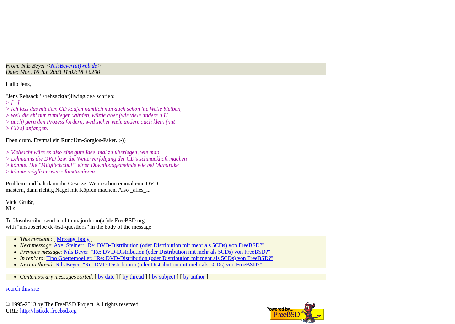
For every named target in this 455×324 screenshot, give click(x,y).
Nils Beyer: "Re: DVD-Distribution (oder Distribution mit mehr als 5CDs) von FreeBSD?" (167, 252)
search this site (22, 289)
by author (194, 277)
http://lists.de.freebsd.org (48, 311)
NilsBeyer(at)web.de (73, 66)
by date (106, 277)
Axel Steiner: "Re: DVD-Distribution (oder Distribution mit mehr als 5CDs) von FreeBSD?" (159, 245)
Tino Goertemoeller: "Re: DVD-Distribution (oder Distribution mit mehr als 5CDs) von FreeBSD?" (159, 258)
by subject (163, 277)
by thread (133, 277)
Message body (73, 239)
